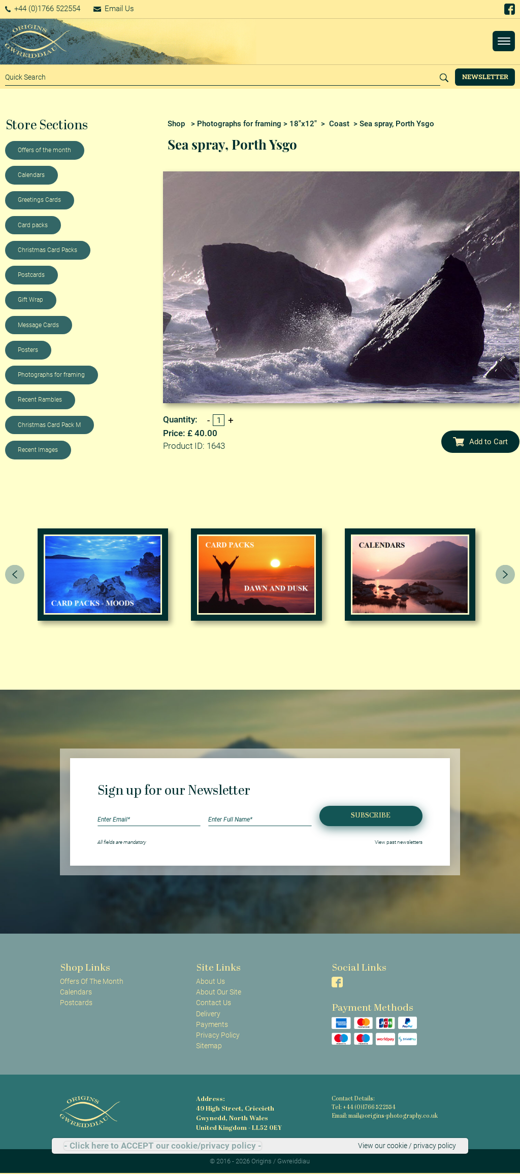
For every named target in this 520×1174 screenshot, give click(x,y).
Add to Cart (480, 441)
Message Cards (38, 325)
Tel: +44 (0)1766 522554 (364, 1108)
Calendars (31, 175)
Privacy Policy (218, 1035)
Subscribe (371, 816)
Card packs (33, 225)
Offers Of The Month (91, 981)
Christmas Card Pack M (49, 425)
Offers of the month (44, 150)
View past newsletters (398, 842)
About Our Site (218, 992)
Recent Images (38, 449)
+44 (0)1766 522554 (43, 8)
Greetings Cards (39, 199)
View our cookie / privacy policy (407, 1146)
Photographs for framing (51, 374)
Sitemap (209, 1046)
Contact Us (213, 1003)
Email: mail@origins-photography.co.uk (385, 1116)
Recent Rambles (40, 399)
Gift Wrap (30, 299)
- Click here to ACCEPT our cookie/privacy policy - (163, 1146)
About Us (210, 981)
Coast (339, 123)
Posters (28, 349)
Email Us (113, 8)
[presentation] (14, 574)
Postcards (31, 274)
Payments (212, 1024)
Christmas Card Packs (47, 250)
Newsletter (485, 77)
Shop (176, 123)
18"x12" (303, 123)
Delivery (208, 1014)
